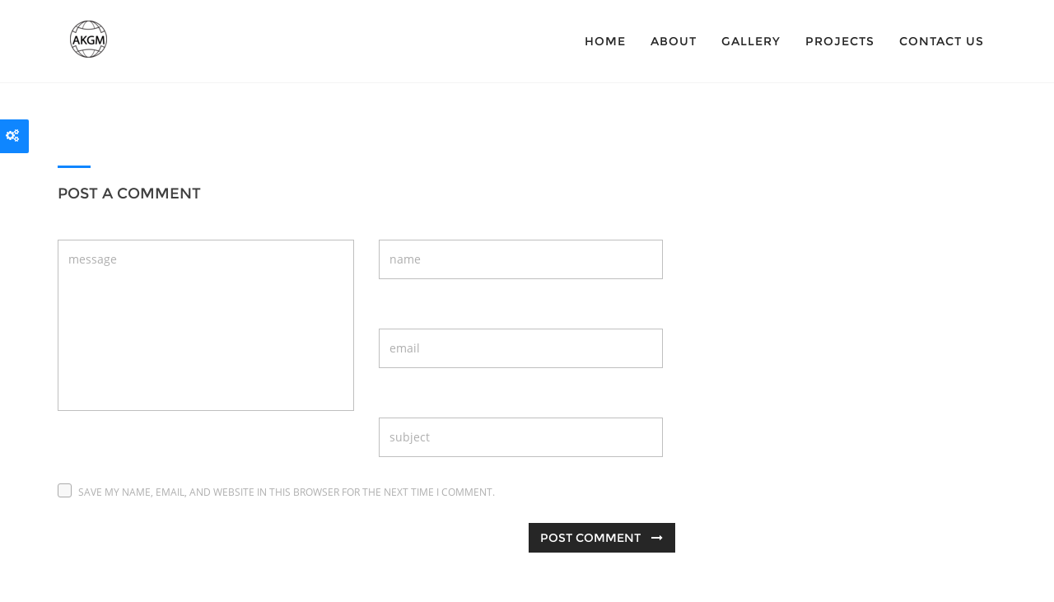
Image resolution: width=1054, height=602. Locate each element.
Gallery (751, 41)
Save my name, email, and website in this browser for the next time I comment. (286, 492)
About (674, 41)
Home (605, 41)
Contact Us (941, 41)
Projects (839, 41)
